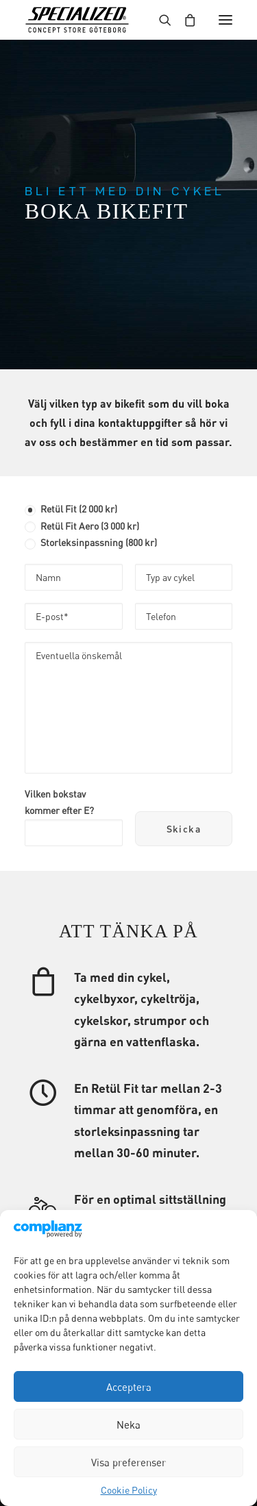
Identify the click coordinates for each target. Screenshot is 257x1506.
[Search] (159, 20)
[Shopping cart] (183, 20)
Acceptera (128, 1387)
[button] (225, 20)
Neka (128, 1424)
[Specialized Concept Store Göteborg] (77, 20)
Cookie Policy (129, 1490)
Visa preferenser (128, 1462)
